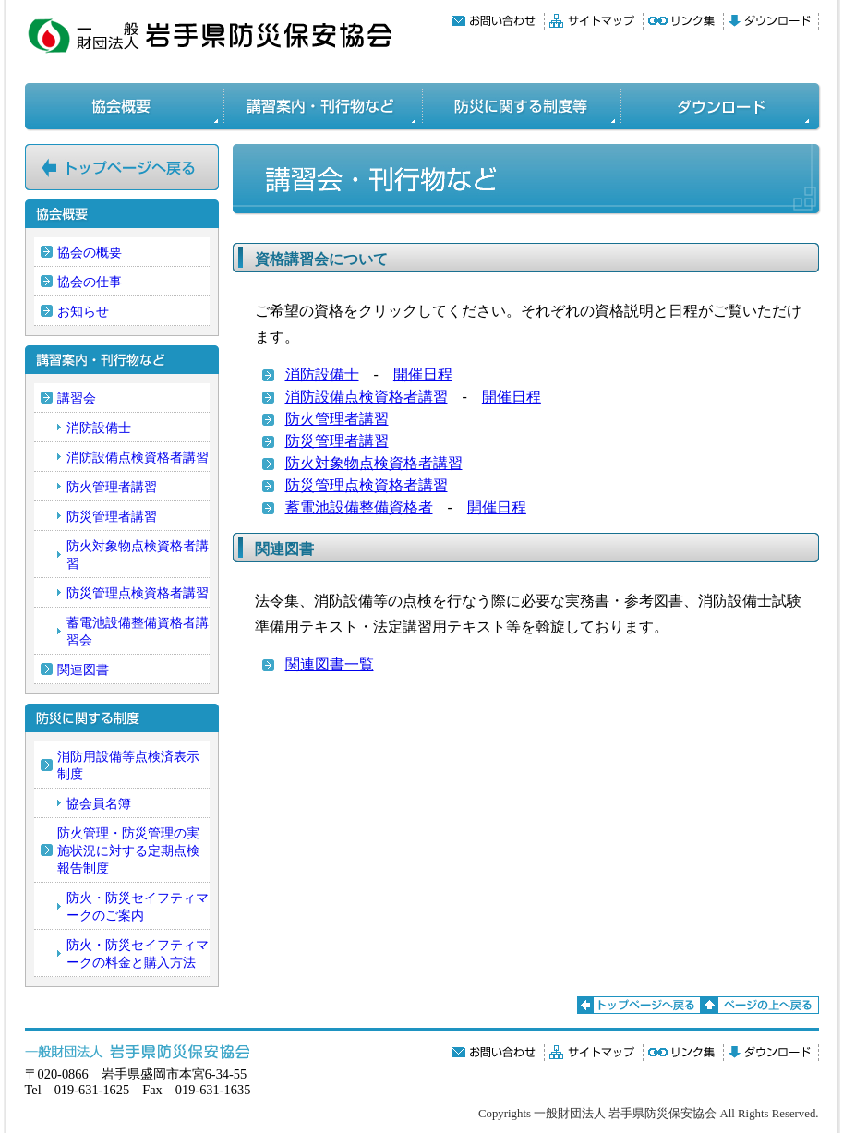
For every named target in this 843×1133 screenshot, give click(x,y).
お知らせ (83, 311)
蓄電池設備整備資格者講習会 (137, 631)
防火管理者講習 (337, 419)
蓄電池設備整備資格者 (359, 507)
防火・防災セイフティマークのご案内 (137, 906)
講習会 (76, 398)
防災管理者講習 (337, 441)
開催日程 (422, 374)
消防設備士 (322, 374)
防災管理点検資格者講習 (366, 485)
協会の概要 (89, 252)
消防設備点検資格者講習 (366, 396)
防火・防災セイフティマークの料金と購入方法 (137, 953)
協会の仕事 (89, 281)
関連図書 (83, 669)
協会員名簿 (98, 803)
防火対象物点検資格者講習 (374, 463)
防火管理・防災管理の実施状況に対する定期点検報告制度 (128, 850)
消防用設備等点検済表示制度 (128, 765)
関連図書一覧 (329, 664)
